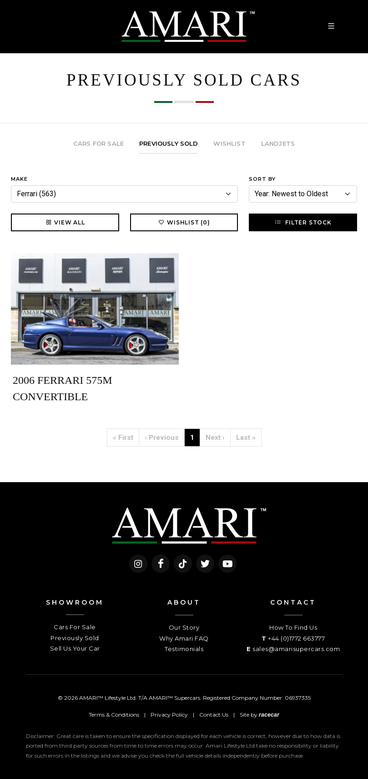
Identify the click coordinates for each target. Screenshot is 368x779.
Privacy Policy (169, 714)
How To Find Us (293, 627)
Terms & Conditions (114, 714)
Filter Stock (302, 222)
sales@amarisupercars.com (296, 648)
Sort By (262, 179)
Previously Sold (74, 638)
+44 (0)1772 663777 (296, 638)
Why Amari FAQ (184, 638)
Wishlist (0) (184, 222)
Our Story (184, 627)
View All (65, 222)
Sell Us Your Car (75, 648)
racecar (269, 715)
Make (19, 179)
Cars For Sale (75, 627)
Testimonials (184, 648)
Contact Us (213, 714)
